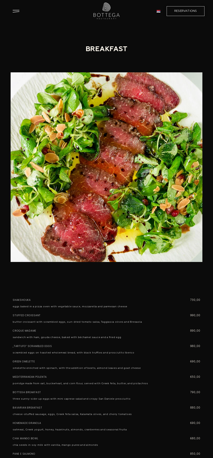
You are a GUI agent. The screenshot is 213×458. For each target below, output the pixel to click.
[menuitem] (158, 11)
